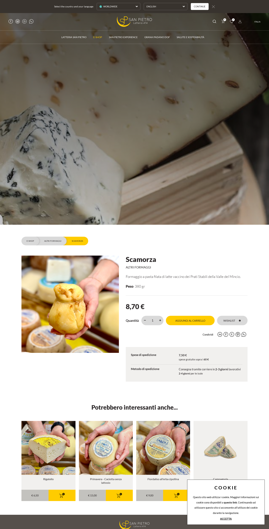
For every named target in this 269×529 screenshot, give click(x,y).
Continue (200, 6)
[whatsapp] (244, 334)
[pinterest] (238, 334)
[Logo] (134, 21)
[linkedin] (220, 334)
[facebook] (226, 334)
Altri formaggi (52, 241)
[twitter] (232, 334)
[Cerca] (214, 22)
